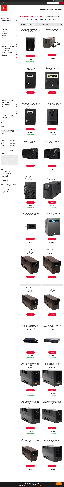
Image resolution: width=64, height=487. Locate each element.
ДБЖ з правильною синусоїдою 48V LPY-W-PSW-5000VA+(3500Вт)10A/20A (30, 104)
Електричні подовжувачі (7, 87)
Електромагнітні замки (7, 27)
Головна (41, 9)
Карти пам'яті (4, 79)
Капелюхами (4, 35)
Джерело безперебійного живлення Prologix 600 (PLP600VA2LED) (52, 104)
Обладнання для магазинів (7, 106)
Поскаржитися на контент (30, 485)
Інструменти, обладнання (7, 115)
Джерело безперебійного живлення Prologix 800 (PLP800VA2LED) (30, 141)
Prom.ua (38, 483)
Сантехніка (4, 117)
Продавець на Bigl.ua (32, 484)
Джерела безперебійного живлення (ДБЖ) (9, 64)
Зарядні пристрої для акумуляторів (8, 91)
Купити (30, 56)
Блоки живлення (5, 66)
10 (59, 478)
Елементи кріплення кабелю (7, 68)
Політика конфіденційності (40, 485)
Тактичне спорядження (7, 44)
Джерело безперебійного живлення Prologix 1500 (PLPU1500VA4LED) (52, 177)
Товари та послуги (47, 9)
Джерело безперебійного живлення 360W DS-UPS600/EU (52, 30)
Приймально (4, 29)
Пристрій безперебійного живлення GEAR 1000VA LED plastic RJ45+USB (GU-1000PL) (52, 440)
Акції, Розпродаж (5, 42)
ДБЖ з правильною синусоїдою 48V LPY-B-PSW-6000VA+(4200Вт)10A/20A (52, 67)
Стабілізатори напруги (6, 93)
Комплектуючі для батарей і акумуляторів (10, 95)
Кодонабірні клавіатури (7, 22)
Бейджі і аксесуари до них (7, 73)
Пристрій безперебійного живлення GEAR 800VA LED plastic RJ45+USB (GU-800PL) (52, 402)
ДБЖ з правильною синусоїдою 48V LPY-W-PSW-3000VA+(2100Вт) (30, 67)
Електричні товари (6, 108)
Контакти (60, 9)
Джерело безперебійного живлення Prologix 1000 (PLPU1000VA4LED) (30, 177)
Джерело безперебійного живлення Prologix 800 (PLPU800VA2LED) (52, 141)
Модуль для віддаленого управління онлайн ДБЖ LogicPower (30, 214)
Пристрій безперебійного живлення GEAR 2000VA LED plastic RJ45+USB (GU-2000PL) (30, 402)
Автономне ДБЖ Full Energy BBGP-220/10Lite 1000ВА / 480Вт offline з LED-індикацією (30, 30)
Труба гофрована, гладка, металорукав (9, 97)
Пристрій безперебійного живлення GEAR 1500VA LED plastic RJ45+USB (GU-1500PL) (52, 364)
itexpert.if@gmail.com (6, 175)
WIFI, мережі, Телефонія (7, 52)
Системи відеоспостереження (8, 46)
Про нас (3, 120)
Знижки (56, 9)
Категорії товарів (5, 18)
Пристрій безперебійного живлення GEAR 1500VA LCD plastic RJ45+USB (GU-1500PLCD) (52, 289)
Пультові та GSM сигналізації (8, 50)
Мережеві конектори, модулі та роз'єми (9, 81)
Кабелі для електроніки (6, 75)
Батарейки (4, 61)
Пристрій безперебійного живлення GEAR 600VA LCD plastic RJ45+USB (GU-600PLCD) (30, 251)
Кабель (3, 77)
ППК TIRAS (4, 31)
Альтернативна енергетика (8, 100)
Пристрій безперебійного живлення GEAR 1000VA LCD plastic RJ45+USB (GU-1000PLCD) (30, 440)
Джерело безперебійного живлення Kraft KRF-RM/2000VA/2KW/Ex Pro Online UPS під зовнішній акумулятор (30, 327)
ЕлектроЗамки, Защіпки (7, 24)
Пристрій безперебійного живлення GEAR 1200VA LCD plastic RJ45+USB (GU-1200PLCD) (30, 289)
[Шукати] (61, 3)
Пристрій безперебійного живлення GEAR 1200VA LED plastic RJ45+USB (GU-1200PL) (30, 364)
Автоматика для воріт (6, 20)
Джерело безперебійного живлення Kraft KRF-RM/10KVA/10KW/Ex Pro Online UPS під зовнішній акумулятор (52, 327)
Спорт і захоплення (6, 113)
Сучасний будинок (6, 111)
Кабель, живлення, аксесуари (36, 16)
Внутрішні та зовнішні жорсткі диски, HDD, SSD (10, 71)
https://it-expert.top (6, 173)
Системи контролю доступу (8, 48)
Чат (58, 483)
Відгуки (3, 122)
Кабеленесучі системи (6, 83)
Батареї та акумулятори (6, 59)
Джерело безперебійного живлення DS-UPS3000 (52, 214)
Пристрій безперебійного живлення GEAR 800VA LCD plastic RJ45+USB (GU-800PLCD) (52, 251)
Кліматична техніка (6, 102)
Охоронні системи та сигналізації (9, 37)
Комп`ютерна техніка (6, 104)
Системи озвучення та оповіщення (6, 55)
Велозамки (4, 33)
